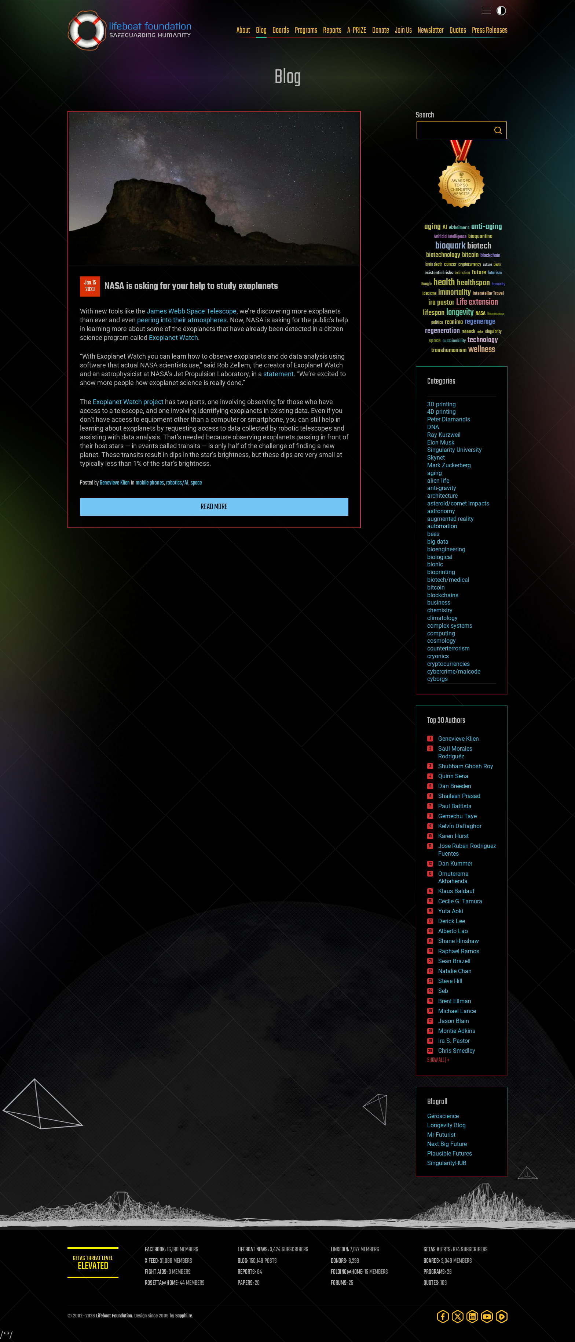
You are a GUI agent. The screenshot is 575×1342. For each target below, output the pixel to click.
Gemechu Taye (457, 816)
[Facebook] (443, 1316)
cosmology (441, 640)
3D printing (441, 404)
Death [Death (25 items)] (497, 265)
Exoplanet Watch (173, 337)
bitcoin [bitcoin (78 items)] (470, 255)
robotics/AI (177, 483)
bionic (435, 564)
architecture (442, 495)
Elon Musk (440, 442)
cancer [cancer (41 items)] (450, 265)
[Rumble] (502, 1316)
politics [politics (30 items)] (437, 322)
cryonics (438, 656)
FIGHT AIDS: (156, 1272)
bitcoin (436, 587)
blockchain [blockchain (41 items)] (490, 256)
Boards (280, 30)
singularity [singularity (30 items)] (493, 332)
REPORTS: (247, 1272)
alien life (438, 480)
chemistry (440, 610)
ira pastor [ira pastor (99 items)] (441, 302)
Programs (306, 30)
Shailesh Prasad (459, 795)
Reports (332, 30)
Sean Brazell (454, 961)
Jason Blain (453, 1021)
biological (440, 557)
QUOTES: (432, 1283)
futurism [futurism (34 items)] (495, 273)
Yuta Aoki (450, 911)
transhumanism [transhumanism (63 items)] (448, 350)
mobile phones (150, 483)
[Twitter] (458, 1316)
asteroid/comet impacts (458, 503)
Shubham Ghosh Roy (465, 766)
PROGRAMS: (435, 1272)
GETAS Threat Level (93, 1264)
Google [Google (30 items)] (426, 284)
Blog (261, 30)
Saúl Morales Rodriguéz (455, 752)
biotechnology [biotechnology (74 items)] (443, 255)
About (243, 30)
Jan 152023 (90, 286)
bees (433, 533)
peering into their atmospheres (182, 320)
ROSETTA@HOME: (162, 1283)
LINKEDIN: (340, 1250)
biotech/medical (448, 579)
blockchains (442, 595)
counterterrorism (448, 648)
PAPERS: (246, 1283)
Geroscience (443, 1116)
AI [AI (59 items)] (445, 227)
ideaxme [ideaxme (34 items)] (429, 294)
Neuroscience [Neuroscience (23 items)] (495, 314)
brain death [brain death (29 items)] (433, 264)
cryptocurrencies (448, 663)
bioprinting (441, 572)
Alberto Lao (453, 931)
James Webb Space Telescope (192, 311)
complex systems (449, 625)
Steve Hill (450, 981)
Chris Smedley (456, 1050)
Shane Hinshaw (458, 940)
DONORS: (339, 1261)
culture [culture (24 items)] (487, 265)
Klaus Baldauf (456, 891)
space (196, 483)
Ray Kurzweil (444, 434)
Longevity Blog (446, 1125)
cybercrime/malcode (453, 671)
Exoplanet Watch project (128, 402)
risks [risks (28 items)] (480, 332)
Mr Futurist (441, 1134)
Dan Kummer (455, 863)
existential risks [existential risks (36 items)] (439, 273)
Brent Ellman (454, 1001)
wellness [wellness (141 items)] (481, 350)
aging (434, 472)
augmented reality (450, 518)
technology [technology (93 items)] (483, 340)
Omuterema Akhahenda (453, 877)
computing (441, 633)
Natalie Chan (455, 971)
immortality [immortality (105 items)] (454, 292)
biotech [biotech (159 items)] (479, 246)
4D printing (441, 411)
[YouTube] (487, 1316)
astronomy (441, 511)
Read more (214, 507)
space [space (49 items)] (435, 340)
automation (442, 526)
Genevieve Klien (115, 483)
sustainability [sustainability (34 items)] (454, 341)
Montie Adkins (456, 1030)
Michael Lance (457, 1011)
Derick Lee (451, 921)
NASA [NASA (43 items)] (481, 314)
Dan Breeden (454, 786)
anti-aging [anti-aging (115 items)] (486, 227)
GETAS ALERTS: (438, 1250)
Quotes (458, 30)
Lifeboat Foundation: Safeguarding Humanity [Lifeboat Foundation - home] (129, 30)
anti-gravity (441, 488)
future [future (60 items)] (479, 272)
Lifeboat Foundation (114, 1316)
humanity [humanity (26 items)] (498, 284)
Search (498, 130)
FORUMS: (339, 1283)
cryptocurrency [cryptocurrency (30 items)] (469, 264)
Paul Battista (455, 806)
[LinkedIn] (472, 1316)
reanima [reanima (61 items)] (454, 322)
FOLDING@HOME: (347, 1272)
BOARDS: (432, 1261)
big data (437, 541)
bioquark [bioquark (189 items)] (450, 246)
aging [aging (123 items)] (432, 227)
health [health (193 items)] (444, 283)
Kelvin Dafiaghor (459, 826)
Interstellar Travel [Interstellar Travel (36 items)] (488, 294)
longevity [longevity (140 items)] (460, 313)
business (438, 602)
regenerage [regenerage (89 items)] (480, 322)
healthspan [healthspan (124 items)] (473, 283)
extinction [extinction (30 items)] (462, 273)
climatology (442, 617)
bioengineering (446, 549)
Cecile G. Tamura (460, 901)
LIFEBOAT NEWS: (253, 1250)
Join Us (403, 30)
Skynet (436, 457)
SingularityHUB (446, 1163)
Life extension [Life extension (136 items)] (477, 302)
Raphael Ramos (458, 951)
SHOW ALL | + (438, 1060)
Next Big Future (447, 1143)
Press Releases (490, 30)
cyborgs (437, 678)
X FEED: (152, 1261)
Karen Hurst (453, 836)
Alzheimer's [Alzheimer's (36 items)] (459, 228)
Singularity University (454, 449)
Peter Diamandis (448, 419)
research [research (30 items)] (468, 332)
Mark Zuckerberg (449, 465)
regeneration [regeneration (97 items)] (442, 331)
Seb (443, 990)
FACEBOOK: (155, 1250)
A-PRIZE (356, 30)
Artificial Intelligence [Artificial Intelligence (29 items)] (450, 237)
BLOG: (243, 1261)
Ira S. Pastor (454, 1040)
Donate (380, 30)
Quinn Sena (453, 776)
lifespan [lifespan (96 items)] (433, 313)
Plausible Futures (449, 1153)
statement (278, 374)
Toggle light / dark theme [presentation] (501, 10)
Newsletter (431, 30)
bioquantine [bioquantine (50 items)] (480, 236)
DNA (433, 427)
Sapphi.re (183, 1316)
